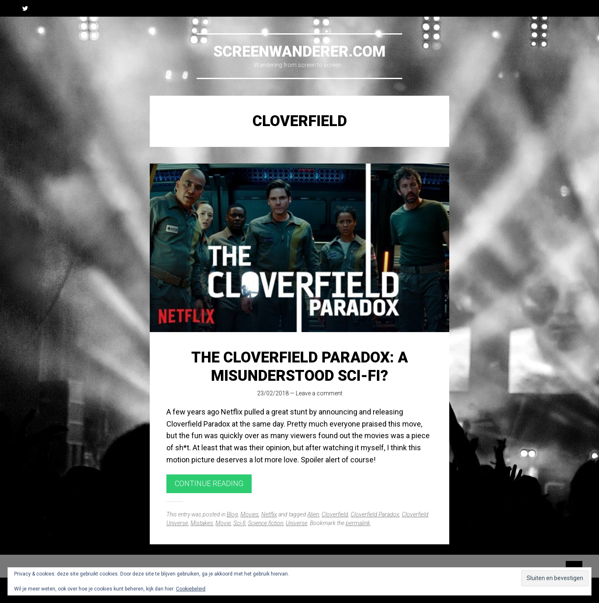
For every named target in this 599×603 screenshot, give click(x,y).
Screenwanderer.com (299, 51)
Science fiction (265, 523)
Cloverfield (335, 514)
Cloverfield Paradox (375, 514)
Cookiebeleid (190, 589)
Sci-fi (239, 523)
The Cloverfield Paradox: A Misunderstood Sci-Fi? (299, 366)
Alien (313, 514)
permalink (358, 523)
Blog (232, 514)
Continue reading (209, 483)
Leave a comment (319, 393)
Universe (296, 523)
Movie (223, 523)
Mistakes (202, 523)
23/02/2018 (273, 393)
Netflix (269, 514)
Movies (249, 514)
